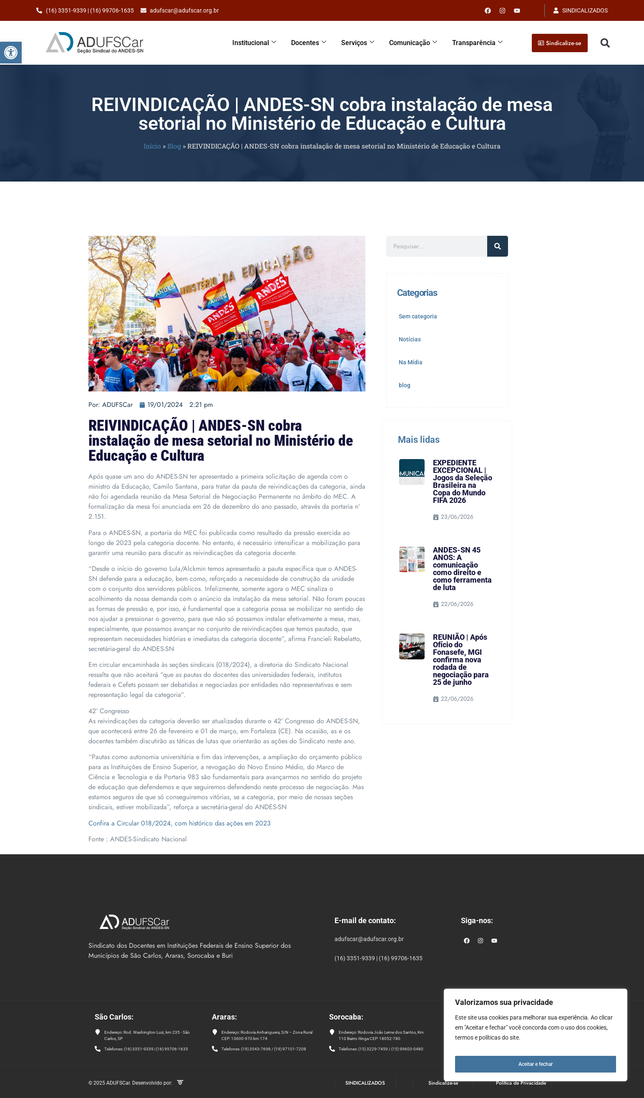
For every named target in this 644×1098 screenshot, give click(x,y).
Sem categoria (418, 316)
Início (152, 145)
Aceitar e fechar (536, 1064)
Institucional (264, 42)
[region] (535, 1038)
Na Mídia (411, 362)
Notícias (410, 339)
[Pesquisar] (497, 246)
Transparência (479, 42)
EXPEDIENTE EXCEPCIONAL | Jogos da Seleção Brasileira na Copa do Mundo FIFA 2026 (462, 481)
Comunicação (418, 42)
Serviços (364, 42)
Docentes (317, 42)
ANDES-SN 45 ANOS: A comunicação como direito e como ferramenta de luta (462, 568)
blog (404, 385)
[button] (11, 52)
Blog (174, 145)
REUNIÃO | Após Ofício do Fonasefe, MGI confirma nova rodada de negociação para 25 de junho (461, 660)
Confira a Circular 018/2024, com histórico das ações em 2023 (179, 823)
